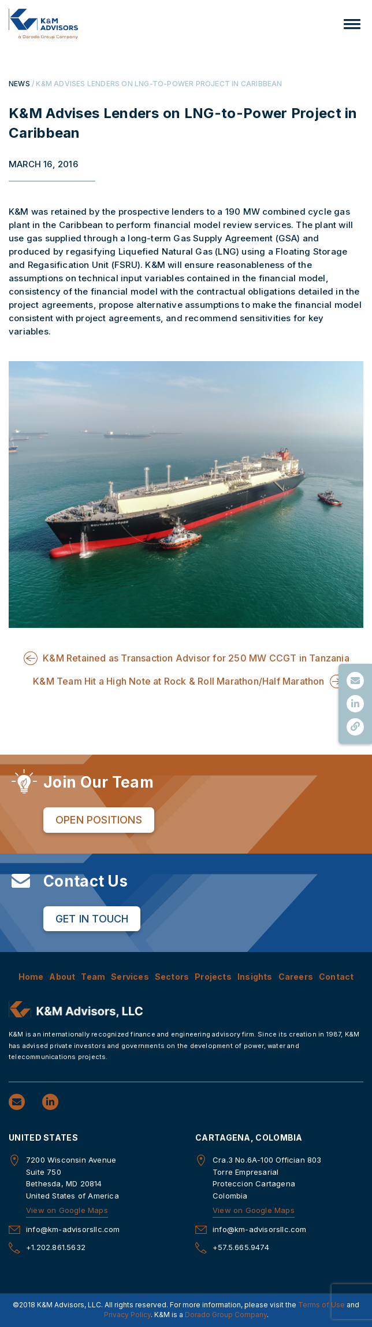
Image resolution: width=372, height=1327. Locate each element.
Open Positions (98, 820)
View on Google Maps (67, 1210)
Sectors (172, 977)
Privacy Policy (127, 1314)
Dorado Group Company (226, 1314)
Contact (336, 977)
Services (130, 977)
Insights (255, 977)
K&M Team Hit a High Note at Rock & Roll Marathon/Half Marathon (178, 681)
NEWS (19, 83)
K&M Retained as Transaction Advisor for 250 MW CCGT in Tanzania (196, 658)
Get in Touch (91, 919)
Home (31, 977)
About (62, 977)
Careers (295, 977)
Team (93, 977)
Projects (213, 977)
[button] (352, 24)
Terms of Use (321, 1304)
